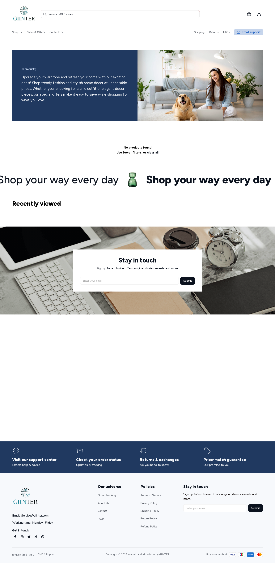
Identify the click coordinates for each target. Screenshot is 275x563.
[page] (251, 32)
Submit (187, 280)
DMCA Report (46, 554)
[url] (164, 554)
